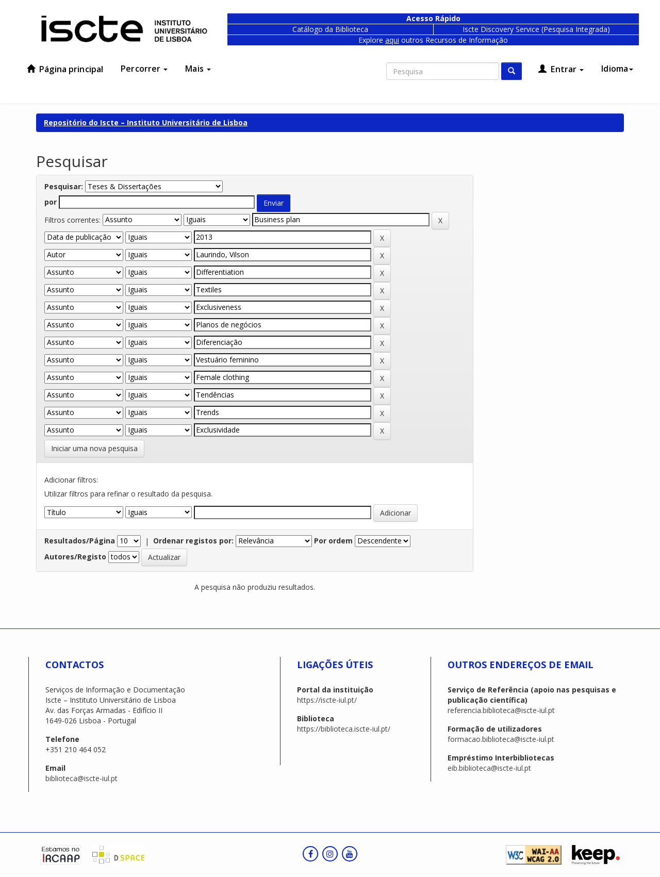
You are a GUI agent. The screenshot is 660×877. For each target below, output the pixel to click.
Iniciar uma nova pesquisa (94, 448)
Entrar (561, 69)
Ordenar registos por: (193, 540)
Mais (198, 68)
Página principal (65, 69)
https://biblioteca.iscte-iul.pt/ (343, 729)
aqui (392, 40)
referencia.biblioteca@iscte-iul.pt (501, 710)
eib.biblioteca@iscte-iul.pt (489, 768)
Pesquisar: (63, 186)
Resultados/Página (79, 540)
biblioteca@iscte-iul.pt (81, 778)
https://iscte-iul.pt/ (327, 700)
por (50, 202)
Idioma (617, 68)
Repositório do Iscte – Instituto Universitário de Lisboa (146, 122)
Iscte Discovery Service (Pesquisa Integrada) (536, 29)
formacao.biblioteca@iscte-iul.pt (501, 739)
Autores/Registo (75, 556)
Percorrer (144, 68)
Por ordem (333, 540)
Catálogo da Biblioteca (330, 29)
